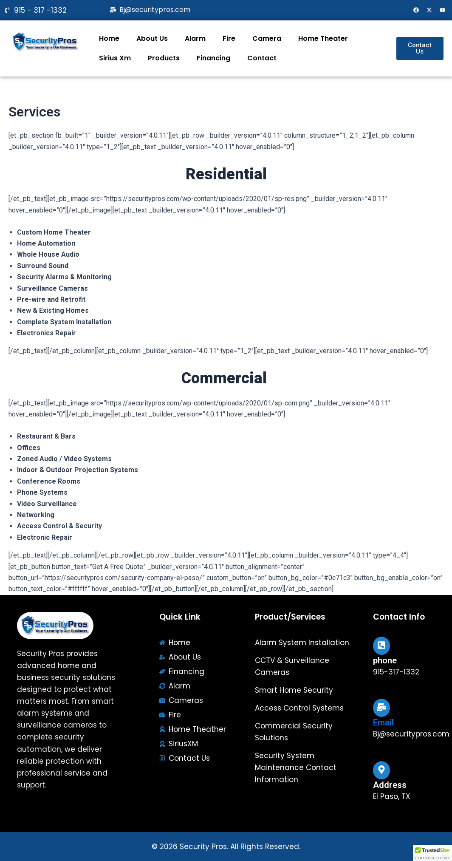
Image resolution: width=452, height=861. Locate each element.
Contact (262, 58)
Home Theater (323, 38)
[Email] (381, 708)
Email (383, 722)
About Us (152, 38)
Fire (229, 38)
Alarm (195, 38)
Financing (213, 58)
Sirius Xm (115, 58)
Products (164, 58)
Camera (266, 38)
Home (109, 38)
